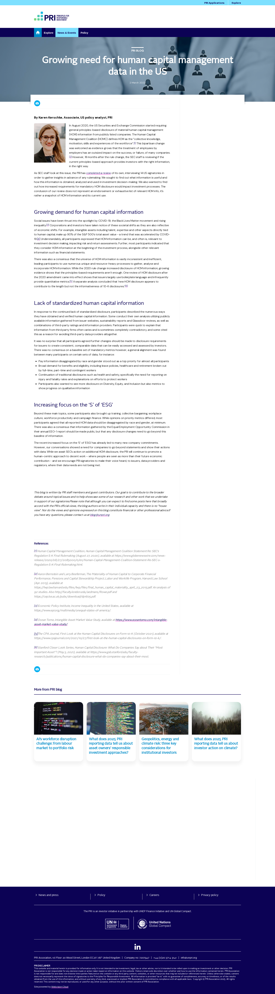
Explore (236, 2)
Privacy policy (209, 895)
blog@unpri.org (99, 515)
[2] (70, 156)
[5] (71, 281)
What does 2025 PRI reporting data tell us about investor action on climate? (216, 744)
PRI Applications (214, 2)
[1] (135, 143)
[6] (126, 285)
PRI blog (137, 50)
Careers (154, 895)
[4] (38, 239)
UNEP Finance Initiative (151, 911)
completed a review (98, 173)
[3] (47, 224)
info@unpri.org (189, 958)
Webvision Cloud (59, 987)
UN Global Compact (180, 911)
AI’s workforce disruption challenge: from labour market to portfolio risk (56, 744)
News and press (49, 895)
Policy (101, 895)
